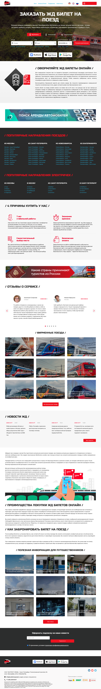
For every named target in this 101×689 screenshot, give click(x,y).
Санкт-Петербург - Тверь (35, 149)
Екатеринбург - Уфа (86, 162)
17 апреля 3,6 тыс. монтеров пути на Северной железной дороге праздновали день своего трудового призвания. (84, 429)
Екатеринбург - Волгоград (88, 164)
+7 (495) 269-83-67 (11, 679)
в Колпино (51, 192)
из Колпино (83, 192)
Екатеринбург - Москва (87, 147)
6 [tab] (55, 326)
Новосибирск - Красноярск (64, 153)
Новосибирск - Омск (62, 154)
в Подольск (7, 192)
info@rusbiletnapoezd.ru (13, 677)
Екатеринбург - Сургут (86, 156)
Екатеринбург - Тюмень (87, 151)
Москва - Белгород (9, 156)
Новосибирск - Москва (62, 147)
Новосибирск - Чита (62, 158)
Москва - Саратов (9, 162)
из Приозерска (84, 188)
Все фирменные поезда (50, 404)
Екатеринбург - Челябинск (88, 153)
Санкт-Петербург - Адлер (35, 164)
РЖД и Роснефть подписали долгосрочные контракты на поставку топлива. (37, 428)
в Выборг (50, 187)
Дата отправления (64, 40)
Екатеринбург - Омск (86, 154)
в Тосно (50, 190)
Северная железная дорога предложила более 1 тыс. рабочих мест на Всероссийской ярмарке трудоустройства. (61, 429)
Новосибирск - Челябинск (63, 160)
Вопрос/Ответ (42, 3)
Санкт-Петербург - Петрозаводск (38, 153)
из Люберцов (31, 190)
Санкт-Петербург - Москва (36, 147)
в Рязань (6, 188)
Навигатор (59, 3)
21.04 (63, 46)
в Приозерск (52, 188)
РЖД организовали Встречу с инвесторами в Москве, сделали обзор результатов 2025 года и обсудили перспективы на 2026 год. (15, 430)
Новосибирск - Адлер (62, 151)
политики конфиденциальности (56, 642)
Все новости (89, 440)
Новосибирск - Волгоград (63, 162)
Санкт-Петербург (20, 46)
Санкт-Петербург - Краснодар (37, 160)
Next (94, 311)
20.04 (59, 46)
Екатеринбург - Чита (86, 158)
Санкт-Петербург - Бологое (36, 151)
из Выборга (83, 187)
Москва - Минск (8, 153)
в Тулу (6, 187)
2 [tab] (47, 326)
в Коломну (7, 190)
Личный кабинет (90, 3)
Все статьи (50, 621)
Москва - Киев (8, 158)
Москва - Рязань (9, 164)
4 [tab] (51, 326)
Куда (35, 39)
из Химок (29, 187)
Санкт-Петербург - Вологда (36, 156)
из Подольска (31, 188)
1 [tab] (45, 326)
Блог (35, 3)
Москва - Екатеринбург (11, 154)
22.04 (66, 46)
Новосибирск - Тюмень (62, 164)
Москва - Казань (9, 151)
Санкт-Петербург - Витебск (36, 154)
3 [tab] (49, 326)
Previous (7, 311)
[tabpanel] (30, 307)
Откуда (13, 39)
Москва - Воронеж (9, 149)
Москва (13, 46)
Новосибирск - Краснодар (63, 149)
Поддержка (51, 3)
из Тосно (82, 190)
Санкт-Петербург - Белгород (36, 162)
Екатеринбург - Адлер (86, 149)
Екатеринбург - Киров (86, 160)
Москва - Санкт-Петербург (12, 147)
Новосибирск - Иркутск (63, 156)
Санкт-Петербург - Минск (35, 158)
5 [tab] (53, 326)
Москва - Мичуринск (10, 160)
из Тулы (29, 192)
